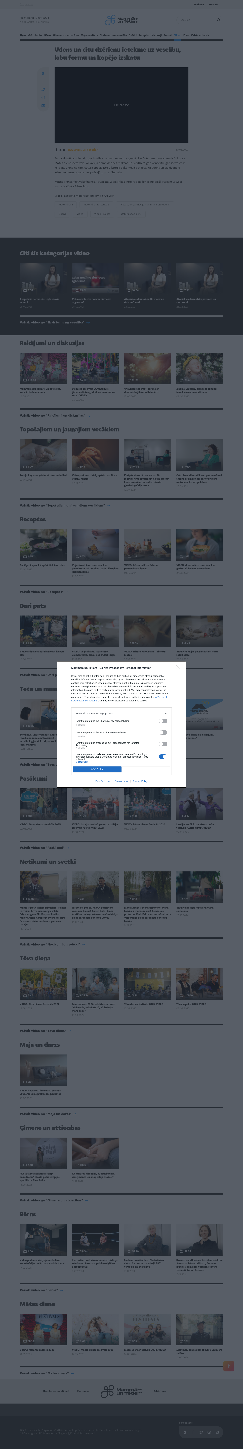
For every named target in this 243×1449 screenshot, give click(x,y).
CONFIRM (97, 769)
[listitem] (121, 713)
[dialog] (121, 725)
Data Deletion (102, 781)
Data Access (121, 781)
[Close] (179, 668)
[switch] (163, 721)
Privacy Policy (140, 781)
